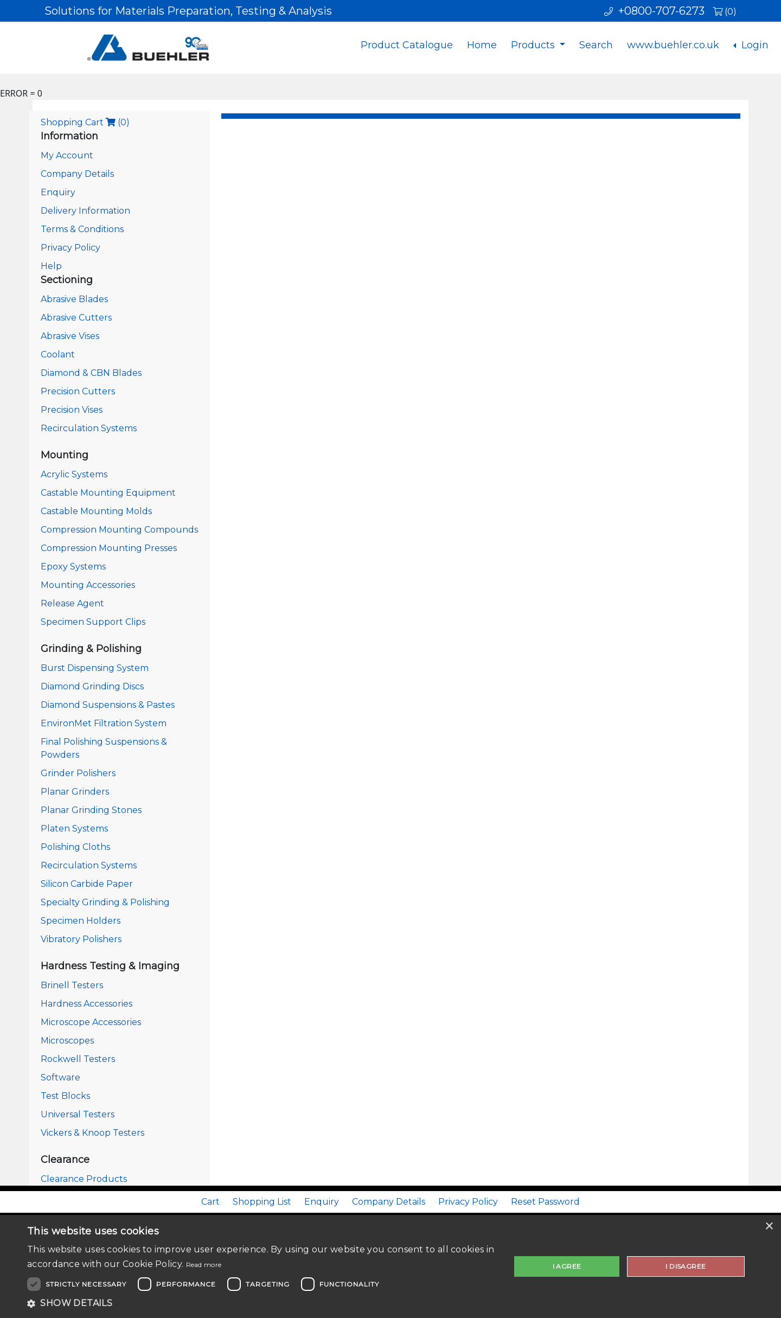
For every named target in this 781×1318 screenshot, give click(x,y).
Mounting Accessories (88, 585)
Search (596, 45)
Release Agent (72, 603)
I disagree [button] (685, 1266)
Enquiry (58, 192)
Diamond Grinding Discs (92, 686)
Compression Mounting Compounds (119, 529)
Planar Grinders (75, 791)
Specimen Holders (80, 921)
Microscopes (67, 1040)
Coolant (58, 354)
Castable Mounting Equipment (108, 493)
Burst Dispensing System (95, 668)
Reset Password (545, 1202)
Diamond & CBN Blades (91, 373)
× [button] (769, 1227)
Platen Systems (74, 828)
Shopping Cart (85, 122)
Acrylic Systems (74, 474)
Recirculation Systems (89, 428)
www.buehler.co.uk (673, 45)
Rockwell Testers (78, 1059)
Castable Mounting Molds (96, 511)
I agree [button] (567, 1266)
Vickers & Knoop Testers (92, 1133)
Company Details (77, 174)
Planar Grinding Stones (91, 810)
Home (482, 45)
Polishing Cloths (75, 847)
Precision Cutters (78, 391)
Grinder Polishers (78, 773)
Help (51, 266)
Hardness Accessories (86, 1004)
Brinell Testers (72, 985)
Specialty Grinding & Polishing (105, 902)
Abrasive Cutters (76, 317)
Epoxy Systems (73, 566)
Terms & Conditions (82, 229)
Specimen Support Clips (93, 622)
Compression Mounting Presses (109, 548)
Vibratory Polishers (81, 939)
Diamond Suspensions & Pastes (108, 705)
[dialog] (390, 1266)
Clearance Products (84, 1179)
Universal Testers (77, 1114)
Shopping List (262, 1202)
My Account (67, 155)
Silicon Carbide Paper (87, 884)
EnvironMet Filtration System (104, 723)
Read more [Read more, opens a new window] (204, 1265)
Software (60, 1077)
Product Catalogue (407, 45)
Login (754, 45)
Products (534, 45)
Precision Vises (72, 410)
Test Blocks (65, 1096)
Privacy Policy (70, 247)
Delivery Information (85, 211)
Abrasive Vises (70, 336)
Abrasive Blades (74, 299)
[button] (261, 1303)
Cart (210, 1202)
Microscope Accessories (91, 1022)
